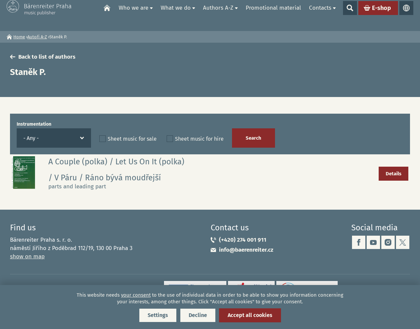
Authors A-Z (218, 15)
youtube (373, 242)
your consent (136, 295)
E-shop (381, 15)
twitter (402, 242)
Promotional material (273, 15)
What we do (176, 15)
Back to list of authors (46, 56)
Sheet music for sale (132, 139)
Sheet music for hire (199, 139)
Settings (158, 315)
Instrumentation (34, 124)
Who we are (133, 15)
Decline (198, 315)
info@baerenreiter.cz (246, 249)
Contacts (320, 15)
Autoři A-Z (37, 36)
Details (393, 174)
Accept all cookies (250, 315)
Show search (350, 15)
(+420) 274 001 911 (242, 239)
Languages (406, 15)
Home (107, 15)
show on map (27, 256)
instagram (388, 242)
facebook (358, 242)
